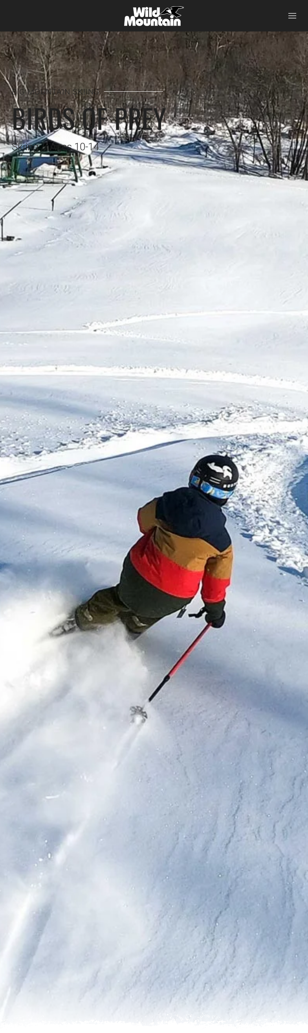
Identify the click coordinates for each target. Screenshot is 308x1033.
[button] (292, 15)
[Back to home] (154, 15)
